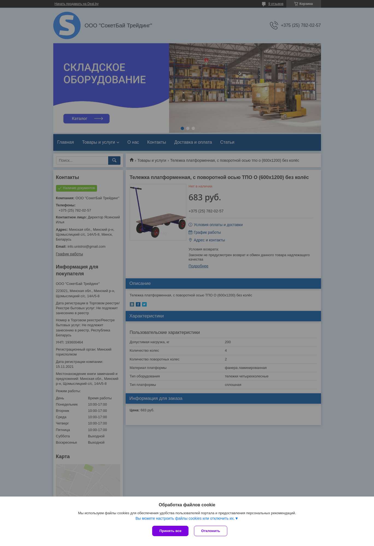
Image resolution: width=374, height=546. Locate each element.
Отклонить (210, 531)
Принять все (170, 531)
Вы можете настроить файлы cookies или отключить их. (185, 518)
